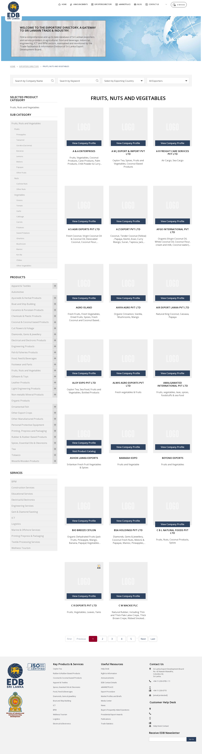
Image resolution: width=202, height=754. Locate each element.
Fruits (16, 129)
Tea (34, 449)
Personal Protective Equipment (34, 425)
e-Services (182, 5)
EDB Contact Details (109, 682)
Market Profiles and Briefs (111, 696)
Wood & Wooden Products (34, 461)
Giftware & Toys (34, 376)
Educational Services (22, 493)
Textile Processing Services (26, 542)
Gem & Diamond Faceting (25, 511)
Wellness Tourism (21, 548)
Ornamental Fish (34, 407)
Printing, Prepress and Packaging (34, 431)
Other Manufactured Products (34, 419)
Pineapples (21, 134)
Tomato (19, 205)
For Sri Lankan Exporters (145, 12)
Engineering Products (34, 346)
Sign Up (191, 739)
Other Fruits (21, 172)
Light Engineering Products (34, 388)
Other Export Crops (34, 413)
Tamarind (20, 140)
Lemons (19, 156)
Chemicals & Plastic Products (34, 316)
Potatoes (20, 227)
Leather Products (34, 382)
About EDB (171, 12)
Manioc (19, 249)
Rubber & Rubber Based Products (34, 437)
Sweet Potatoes (23, 233)
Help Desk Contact (161, 726)
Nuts (16, 178)
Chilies (19, 260)
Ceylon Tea (57, 669)
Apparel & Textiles (34, 286)
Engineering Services (23, 505)
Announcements (107, 678)
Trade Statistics (107, 723)
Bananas (20, 151)
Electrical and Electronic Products (34, 340)
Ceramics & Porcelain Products (34, 310)
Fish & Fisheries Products (34, 352)
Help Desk (105, 669)
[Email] (167, 739)
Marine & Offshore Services (26, 529)
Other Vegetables (23, 265)
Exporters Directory (29, 66)
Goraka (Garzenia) (24, 145)
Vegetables (19, 195)
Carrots (19, 222)
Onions (19, 200)
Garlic (18, 211)
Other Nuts (21, 189)
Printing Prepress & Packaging (28, 535)
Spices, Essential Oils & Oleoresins (34, 443)
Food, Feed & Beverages (34, 358)
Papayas (19, 167)
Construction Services (23, 487)
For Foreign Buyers (114, 12)
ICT (13, 517)
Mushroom (21, 244)
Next (143, 638)
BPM (14, 481)
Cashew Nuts (21, 183)
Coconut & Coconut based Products (34, 322)
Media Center (106, 701)
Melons (19, 161)
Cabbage (20, 216)
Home (12, 66)
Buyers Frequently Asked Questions (115, 710)
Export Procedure (108, 691)
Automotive (18, 291)
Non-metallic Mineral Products (34, 394)
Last (153, 638)
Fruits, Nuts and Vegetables (26, 123)
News (103, 705)
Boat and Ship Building (34, 304)
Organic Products (21, 400)
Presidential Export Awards (111, 714)
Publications (106, 719)
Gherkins (20, 238)
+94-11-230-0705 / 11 (161, 681)
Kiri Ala (19, 254)
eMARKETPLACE (107, 687)
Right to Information (109, 673)
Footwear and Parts (34, 364)
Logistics (16, 523)
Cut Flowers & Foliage (34, 328)
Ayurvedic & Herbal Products (34, 298)
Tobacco (34, 455)
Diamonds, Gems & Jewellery (34, 334)
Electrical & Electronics (23, 499)
